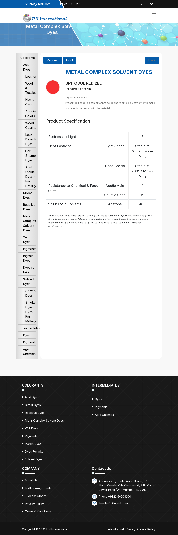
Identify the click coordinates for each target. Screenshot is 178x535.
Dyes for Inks (29, 276)
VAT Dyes (26, 245)
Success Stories (36, 502)
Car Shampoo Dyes (30, 161)
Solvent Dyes (28, 287)
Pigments (29, 255)
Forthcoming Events (38, 494)
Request (52, 66)
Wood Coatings (30, 131)
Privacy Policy (34, 510)
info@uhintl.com (117, 509)
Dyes (26, 341)
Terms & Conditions (38, 517)
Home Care (29, 108)
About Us (31, 486)
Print (69, 66)
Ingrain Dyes (28, 264)
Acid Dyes (26, 73)
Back (152, 66)
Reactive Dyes (29, 213)
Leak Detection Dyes (30, 145)
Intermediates (28, 334)
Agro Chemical (29, 357)
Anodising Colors (30, 120)
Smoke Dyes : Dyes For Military (30, 318)
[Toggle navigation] (154, 15)
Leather (30, 83)
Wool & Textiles (30, 94)
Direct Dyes (27, 201)
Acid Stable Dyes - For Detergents (30, 183)
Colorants (27, 64)
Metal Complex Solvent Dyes (29, 229)
